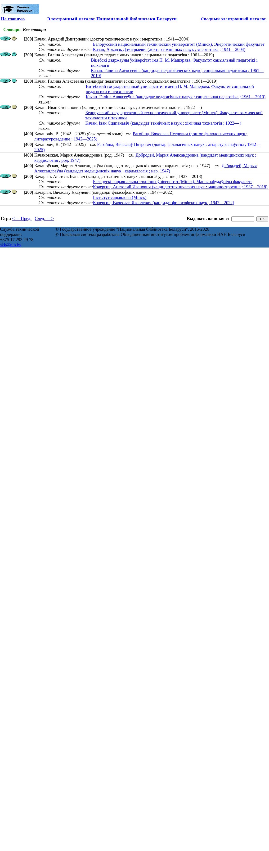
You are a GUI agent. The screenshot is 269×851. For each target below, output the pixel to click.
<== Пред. (21, 218)
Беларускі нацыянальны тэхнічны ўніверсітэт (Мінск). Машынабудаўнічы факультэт (172, 181)
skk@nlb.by (10, 244)
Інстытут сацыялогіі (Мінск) (119, 197)
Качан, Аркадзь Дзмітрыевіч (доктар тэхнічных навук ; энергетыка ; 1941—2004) (169, 49)
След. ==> (44, 218)
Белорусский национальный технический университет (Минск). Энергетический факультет (179, 44)
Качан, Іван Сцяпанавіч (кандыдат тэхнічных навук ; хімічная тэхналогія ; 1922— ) (163, 123)
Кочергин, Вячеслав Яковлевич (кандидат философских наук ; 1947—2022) (163, 202)
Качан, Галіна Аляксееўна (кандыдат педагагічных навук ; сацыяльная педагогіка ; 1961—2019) (175, 96)
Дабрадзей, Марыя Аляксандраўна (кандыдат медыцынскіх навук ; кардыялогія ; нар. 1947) (145, 168)
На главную (13, 18)
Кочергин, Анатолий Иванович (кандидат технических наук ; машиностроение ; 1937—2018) (180, 186)
